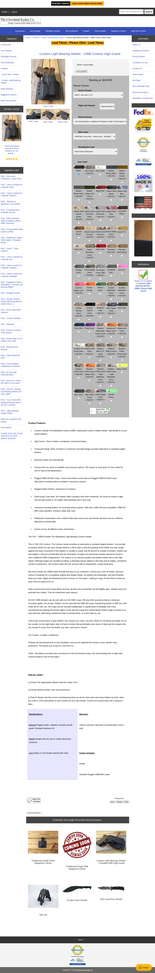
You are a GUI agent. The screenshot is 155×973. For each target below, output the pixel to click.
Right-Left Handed (86, 105)
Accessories (20, 31)
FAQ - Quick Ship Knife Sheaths (11, 311)
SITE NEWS (6, 427)
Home (4, 12)
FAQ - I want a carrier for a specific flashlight (11, 275)
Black (79, 169)
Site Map (136, 80)
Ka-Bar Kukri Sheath (77, 900)
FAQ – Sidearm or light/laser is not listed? (10, 202)
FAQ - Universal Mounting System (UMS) (12, 230)
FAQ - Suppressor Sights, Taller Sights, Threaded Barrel (12, 240)
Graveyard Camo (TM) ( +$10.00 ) (100, 271)
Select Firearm (85, 90)
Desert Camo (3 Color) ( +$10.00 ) (89, 233)
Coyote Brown (79, 231)
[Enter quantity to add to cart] (93, 411)
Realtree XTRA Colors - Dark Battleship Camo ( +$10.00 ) (100, 374)
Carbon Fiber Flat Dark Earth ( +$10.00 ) (89, 213)
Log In (14, 12)
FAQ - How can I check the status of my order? (10, 381)
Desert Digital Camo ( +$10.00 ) (111, 233)
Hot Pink (122, 268)
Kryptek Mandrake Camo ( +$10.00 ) (122, 290)
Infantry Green (100, 287)
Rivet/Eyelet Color (86, 147)
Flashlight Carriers (53, 31)
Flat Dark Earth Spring (122, 249)
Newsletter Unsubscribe (142, 98)
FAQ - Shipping (7, 324)
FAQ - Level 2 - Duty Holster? (9, 249)
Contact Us (137, 68)
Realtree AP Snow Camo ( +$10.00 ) (79, 350)
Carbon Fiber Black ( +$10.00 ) (111, 192)
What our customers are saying (11, 420)
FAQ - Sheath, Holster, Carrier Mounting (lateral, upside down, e (11, 301)
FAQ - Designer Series (10, 293)
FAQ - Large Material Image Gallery (10, 412)
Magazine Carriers (118, 31)
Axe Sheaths (35, 31)
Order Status (137, 74)
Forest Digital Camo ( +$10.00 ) (89, 271)
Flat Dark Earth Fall (111, 249)
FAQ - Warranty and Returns (9, 348)
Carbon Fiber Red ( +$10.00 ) (111, 212)
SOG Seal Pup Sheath (111, 899)
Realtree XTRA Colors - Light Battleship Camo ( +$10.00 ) (111, 374)
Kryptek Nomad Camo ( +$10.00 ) (79, 310)
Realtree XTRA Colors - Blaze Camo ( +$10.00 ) (89, 371)
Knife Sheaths (100, 31)
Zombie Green (111, 394)
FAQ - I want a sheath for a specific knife (11, 185)
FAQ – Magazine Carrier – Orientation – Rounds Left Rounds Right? (12, 284)
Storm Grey (79, 393)
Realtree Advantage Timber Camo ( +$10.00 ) (100, 330)
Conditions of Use (140, 62)
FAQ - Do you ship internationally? (8, 373)
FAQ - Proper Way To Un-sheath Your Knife (12, 339)
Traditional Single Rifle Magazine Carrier (77, 867)
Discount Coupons (140, 92)
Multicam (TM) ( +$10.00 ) (100, 309)
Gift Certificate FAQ (140, 86)
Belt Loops (83, 132)
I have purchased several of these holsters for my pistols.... (12, 134)
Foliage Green (79, 270)
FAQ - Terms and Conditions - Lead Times (11, 177)
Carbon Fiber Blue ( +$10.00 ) (122, 192)
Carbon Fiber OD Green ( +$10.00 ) (100, 212)
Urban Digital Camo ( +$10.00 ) (100, 395)
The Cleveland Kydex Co (83, 970)
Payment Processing (143, 150)
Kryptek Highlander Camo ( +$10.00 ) (111, 290)
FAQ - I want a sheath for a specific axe (11, 258)
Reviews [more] (11, 109)
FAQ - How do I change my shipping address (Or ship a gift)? (11, 391)
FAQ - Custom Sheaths (11, 318)
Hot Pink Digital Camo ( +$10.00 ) (79, 289)
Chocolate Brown (122, 211)
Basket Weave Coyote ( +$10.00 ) (122, 173)
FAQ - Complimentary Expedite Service (10, 211)
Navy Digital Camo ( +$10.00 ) (111, 309)
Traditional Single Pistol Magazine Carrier (43, 861)
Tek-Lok (43, 915)
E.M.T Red (100, 247)
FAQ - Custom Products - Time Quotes (11, 331)
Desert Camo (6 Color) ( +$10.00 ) (100, 233)
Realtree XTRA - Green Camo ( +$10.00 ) (122, 351)
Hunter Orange (89, 287)
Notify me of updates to (143, 281)
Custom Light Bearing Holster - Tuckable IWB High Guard (111, 861)
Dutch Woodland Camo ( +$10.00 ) (89, 252)
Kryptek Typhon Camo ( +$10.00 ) (89, 310)
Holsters (35, 37)
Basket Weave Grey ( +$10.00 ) (79, 192)
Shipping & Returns (140, 50)
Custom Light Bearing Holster (52, 37)
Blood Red (100, 189)
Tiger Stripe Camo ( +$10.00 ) (89, 396)
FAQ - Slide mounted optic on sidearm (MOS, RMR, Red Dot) (11, 220)
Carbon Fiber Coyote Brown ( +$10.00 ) (79, 213)
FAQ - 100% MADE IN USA (10, 356)
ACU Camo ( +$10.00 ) (89, 170)
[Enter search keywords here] (131, 11)
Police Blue (79, 326)
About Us (136, 45)
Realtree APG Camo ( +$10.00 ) (89, 350)
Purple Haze (89, 326)
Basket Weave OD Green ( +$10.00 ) (89, 193)
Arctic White (100, 169)
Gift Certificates (71, 31)
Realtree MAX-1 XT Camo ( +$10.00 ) (100, 351)
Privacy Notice (138, 56)
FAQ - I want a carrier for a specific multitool (11, 266)
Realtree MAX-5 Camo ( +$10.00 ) (111, 350)
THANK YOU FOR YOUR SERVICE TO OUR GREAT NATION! (12, 435)
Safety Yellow (122, 367)
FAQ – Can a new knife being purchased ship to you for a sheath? (11, 402)
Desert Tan (79, 247)
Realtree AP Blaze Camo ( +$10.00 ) (111, 329)
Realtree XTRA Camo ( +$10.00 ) (79, 370)
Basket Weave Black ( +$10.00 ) (111, 172)
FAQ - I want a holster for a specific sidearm (11, 194)
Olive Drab (122, 306)
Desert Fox (122, 230)
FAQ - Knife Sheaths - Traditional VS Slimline (10, 365)
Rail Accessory (85, 117)
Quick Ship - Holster (10, 74)
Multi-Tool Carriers (138, 31)
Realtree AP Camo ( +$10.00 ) (122, 329)
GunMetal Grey (111, 269)
